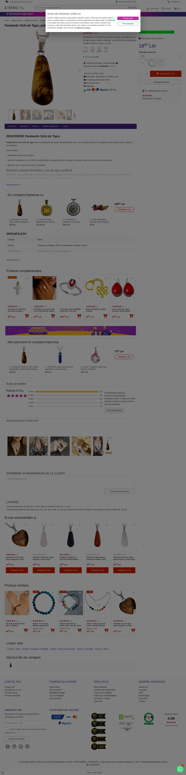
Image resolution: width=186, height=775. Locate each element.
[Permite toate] (128, 18)
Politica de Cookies (83, 28)
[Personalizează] (128, 23)
